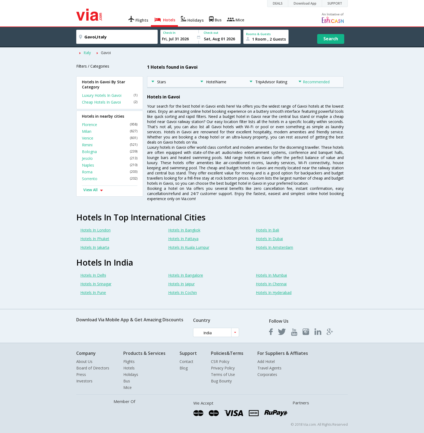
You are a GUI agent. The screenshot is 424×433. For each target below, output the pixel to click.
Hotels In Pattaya (183, 238)
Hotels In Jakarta (94, 247)
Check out (211, 33)
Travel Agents (269, 368)
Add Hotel (266, 361)
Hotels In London (95, 230)
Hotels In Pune (93, 292)
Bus (126, 381)
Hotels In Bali (267, 230)
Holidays (130, 374)
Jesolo (109, 158)
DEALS (278, 3)
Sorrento (109, 178)
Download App (305, 3)
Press (81, 374)
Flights (129, 361)
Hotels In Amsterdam (274, 247)
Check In (169, 33)
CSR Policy (220, 361)
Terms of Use (223, 374)
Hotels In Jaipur (181, 283)
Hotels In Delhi (93, 275)
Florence (109, 124)
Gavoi (106, 52)
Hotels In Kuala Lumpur (188, 247)
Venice (109, 138)
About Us (84, 361)
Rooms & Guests (258, 34)
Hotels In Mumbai (271, 275)
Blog (184, 368)
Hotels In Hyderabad (274, 292)
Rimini (109, 144)
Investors (84, 381)
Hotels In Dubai (269, 238)
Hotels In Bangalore (185, 275)
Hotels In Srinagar (95, 283)
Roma (109, 171)
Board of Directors (92, 368)
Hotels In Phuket (94, 238)
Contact (186, 361)
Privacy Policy (223, 368)
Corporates (267, 374)
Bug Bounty (221, 381)
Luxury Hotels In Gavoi (109, 95)
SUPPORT (334, 3)
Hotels (129, 368)
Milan (109, 131)
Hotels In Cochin (182, 292)
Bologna (109, 151)
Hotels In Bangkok (184, 230)
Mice (127, 387)
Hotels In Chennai (271, 283)
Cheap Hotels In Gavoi (109, 102)
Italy (87, 52)
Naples (109, 165)
